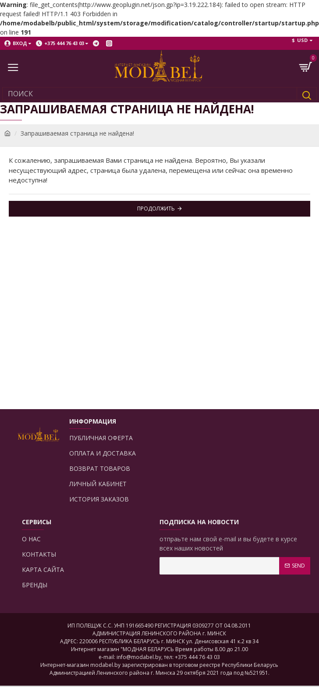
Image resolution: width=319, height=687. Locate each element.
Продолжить (156, 208)
